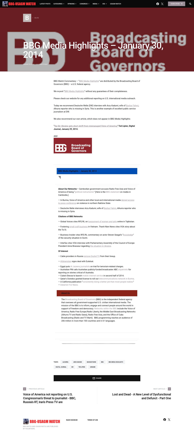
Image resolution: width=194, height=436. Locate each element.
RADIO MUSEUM (71, 420)
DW (72, 367)
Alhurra (65, 362)
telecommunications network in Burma (116, 279)
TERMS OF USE (92, 420)
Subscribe (176, 4)
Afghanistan (65, 261)
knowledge (128, 235)
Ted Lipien (82, 367)
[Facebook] (157, 4)
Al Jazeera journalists (80, 266)
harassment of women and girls (102, 221)
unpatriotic (123, 269)
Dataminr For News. (69, 285)
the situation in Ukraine (100, 246)
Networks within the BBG (105, 308)
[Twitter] (162, 4)
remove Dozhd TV (92, 256)
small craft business (78, 226)
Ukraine (92, 367)
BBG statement (113, 192)
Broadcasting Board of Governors (80, 299)
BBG (102, 362)
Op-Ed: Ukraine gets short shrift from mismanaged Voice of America (85, 126)
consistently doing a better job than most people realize (108, 282)
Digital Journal (61, 367)
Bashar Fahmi (132, 105)
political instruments (84, 192)
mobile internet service (92, 275)
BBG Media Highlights (89, 81)
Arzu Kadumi (77, 362)
